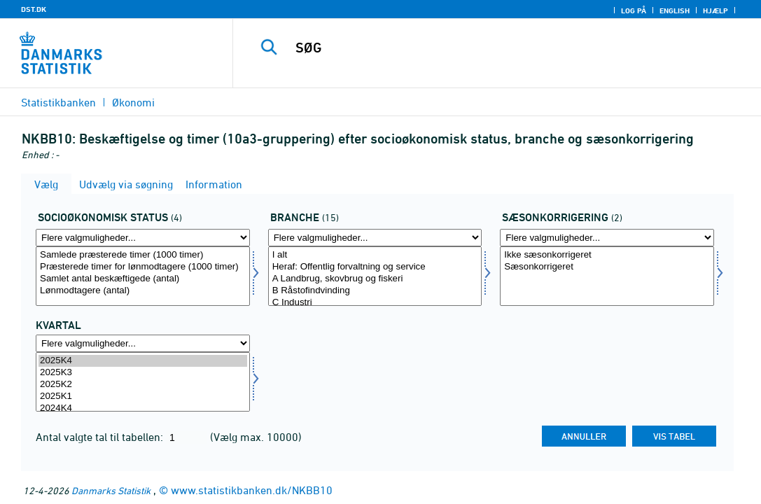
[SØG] (498, 48)
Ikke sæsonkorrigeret (607, 255)
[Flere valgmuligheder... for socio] (143, 237)
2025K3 (143, 373)
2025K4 (143, 361)
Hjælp (715, 10)
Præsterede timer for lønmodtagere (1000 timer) (143, 267)
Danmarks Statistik (111, 490)
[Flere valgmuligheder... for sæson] (607, 237)
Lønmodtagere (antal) (143, 291)
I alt (375, 255)
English (674, 10)
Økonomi (133, 102)
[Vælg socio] (143, 276)
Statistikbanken (58, 102)
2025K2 (143, 385)
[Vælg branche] (375, 276)
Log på (633, 10)
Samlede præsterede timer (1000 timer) (143, 255)
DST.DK (33, 9)
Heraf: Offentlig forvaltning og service (375, 267)
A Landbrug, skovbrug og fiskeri (375, 279)
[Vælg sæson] (607, 276)
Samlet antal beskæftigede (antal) (143, 279)
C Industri (375, 303)
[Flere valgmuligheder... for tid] (143, 343)
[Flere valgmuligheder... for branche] (375, 237)
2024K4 (143, 408)
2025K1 (143, 396)
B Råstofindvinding (375, 291)
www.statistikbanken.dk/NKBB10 (252, 490)
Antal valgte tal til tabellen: (101, 436)
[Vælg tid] (143, 382)
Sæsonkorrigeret (607, 267)
